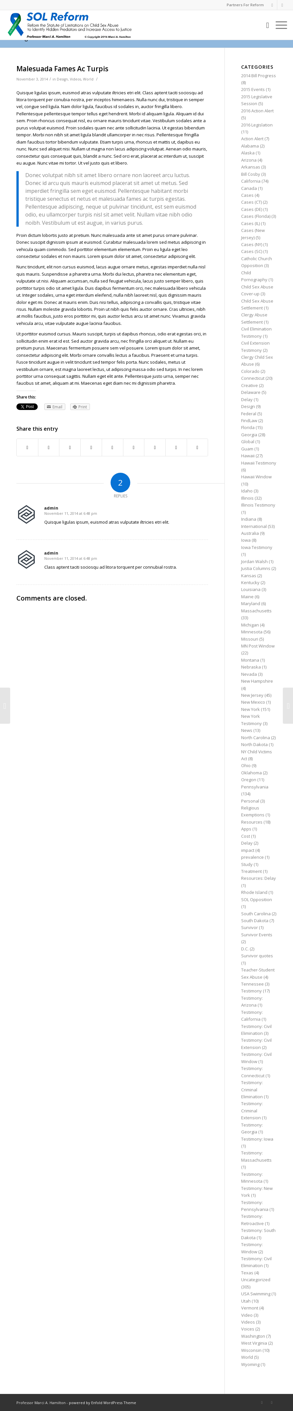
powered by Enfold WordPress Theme (102, 1402)
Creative (249, 385)
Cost (245, 836)
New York (250, 709)
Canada (249, 188)
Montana (250, 660)
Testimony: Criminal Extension (252, 1111)
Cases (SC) (251, 251)
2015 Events (253, 89)
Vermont (249, 1308)
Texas (247, 1273)
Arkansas (250, 167)
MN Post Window (258, 646)
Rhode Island (254, 892)
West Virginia (254, 1343)
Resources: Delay (258, 878)
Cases (247, 195)
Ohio (246, 765)
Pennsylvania (254, 787)
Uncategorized (255, 1280)
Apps (246, 829)
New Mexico (253, 702)
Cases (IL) (250, 223)
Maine (247, 597)
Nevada (249, 674)
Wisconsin (251, 1350)
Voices (247, 1329)
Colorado (250, 371)
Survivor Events (256, 935)
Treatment (251, 871)
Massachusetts (256, 611)
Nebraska (251, 667)
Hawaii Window (256, 477)
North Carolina (255, 737)
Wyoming (250, 1364)
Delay (247, 399)
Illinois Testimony (258, 505)
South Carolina (256, 914)
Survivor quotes (257, 956)
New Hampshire (257, 681)
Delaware (251, 392)
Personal (250, 801)
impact (247, 850)
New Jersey (252, 695)
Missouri (249, 639)
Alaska (248, 153)
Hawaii (248, 456)
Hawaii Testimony (258, 463)
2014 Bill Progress (258, 76)
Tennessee (252, 984)
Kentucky (250, 582)
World (88, 79)
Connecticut (252, 378)
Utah (246, 1301)
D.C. (245, 949)
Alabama (250, 146)
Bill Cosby (250, 174)
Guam (247, 449)
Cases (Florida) (255, 216)
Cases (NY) (251, 244)
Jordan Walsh (254, 561)
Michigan (250, 625)
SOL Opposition (256, 899)
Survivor (249, 927)
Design (62, 79)
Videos (75, 79)
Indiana (248, 519)
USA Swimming (255, 1294)
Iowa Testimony (256, 547)
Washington (253, 1336)
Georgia (249, 435)
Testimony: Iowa (257, 1139)
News (246, 730)
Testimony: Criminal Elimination (252, 1090)
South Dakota (254, 920)
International (254, 526)
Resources (251, 822)
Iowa (246, 540)
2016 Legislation (257, 125)
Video (247, 1315)
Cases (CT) (251, 202)
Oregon (248, 780)
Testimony (251, 991)
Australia (250, 533)
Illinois (247, 498)
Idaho (247, 491)
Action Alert (252, 139)
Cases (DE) (251, 209)
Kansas (248, 576)
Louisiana (251, 589)
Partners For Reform (245, 4)
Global (247, 441)
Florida (248, 427)
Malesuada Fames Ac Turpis (62, 68)
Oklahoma (251, 773)
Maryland (250, 603)
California (251, 181)
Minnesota (251, 632)
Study (247, 864)
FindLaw (249, 420)
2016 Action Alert (257, 111)
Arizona (249, 160)
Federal (248, 414)
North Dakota (254, 744)
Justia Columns (255, 568)
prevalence (252, 857)
